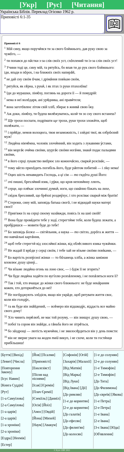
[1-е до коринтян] (76, 401)
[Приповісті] (41, 361)
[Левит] (6, 361)
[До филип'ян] (73, 427)
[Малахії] (84, 361)
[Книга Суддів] (12, 385)
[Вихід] (17, 355)
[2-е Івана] (102, 421)
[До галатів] (72, 414)
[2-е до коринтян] (76, 408)
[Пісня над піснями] (40, 376)
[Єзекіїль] (39, 398)
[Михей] (49, 418)
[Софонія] (70, 355)
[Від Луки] (71, 381)
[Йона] (37, 418)
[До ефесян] (72, 421)
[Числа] (19, 361)
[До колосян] (72, 434)
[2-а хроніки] (10, 431)
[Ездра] (6, 438)
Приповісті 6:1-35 (52, 24)
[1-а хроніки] (10, 425)
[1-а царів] (8, 411)
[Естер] (6, 444)
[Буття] (6, 355)
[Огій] (83, 355)
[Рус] (54, 5)
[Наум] (37, 425)
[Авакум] (50, 425)
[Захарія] (69, 361)
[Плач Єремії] (42, 392)
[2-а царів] (8, 418)
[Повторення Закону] (10, 370)
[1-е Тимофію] (104, 368)
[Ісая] (36, 385)
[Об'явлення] (103, 434)
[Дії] (83, 388)
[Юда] (114, 427)
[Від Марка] (72, 374)
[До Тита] (101, 381)
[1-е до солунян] (106, 355)
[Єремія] (47, 385)
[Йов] (36, 355)
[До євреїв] (102, 394)
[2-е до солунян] (106, 361)
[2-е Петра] (102, 408)
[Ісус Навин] (10, 378)
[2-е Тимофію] (104, 374)
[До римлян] (72, 394)
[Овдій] (49, 411)
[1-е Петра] (102, 401)
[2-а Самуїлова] (12, 405)
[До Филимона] (105, 388)
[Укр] (28, 5)
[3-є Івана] (101, 427)
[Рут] (5, 392)
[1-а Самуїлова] (12, 398)
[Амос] (37, 411)
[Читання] (88, 5)
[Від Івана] (71, 388)
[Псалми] (48, 355)
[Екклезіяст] (41, 368)
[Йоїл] (46, 405)
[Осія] (36, 405)
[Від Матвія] (72, 368)
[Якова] (116, 394)
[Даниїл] (54, 398)
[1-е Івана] (102, 414)
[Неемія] (19, 438)
